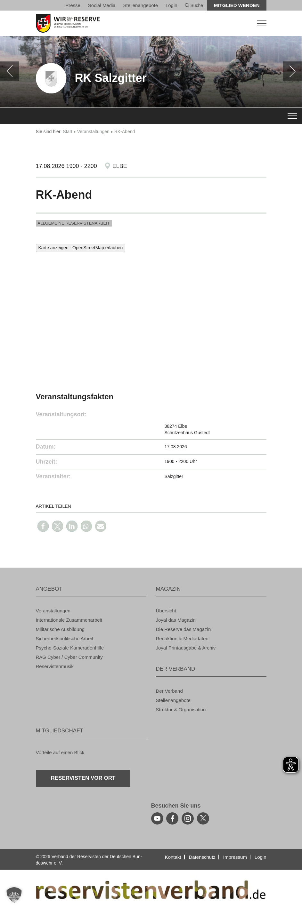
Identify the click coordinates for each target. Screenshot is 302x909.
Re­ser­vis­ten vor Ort (83, 778)
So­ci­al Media (102, 5)
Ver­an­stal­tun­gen (93, 131)
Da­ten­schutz (202, 857)
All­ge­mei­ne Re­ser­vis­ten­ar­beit (74, 223)
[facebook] (172, 818)
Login (171, 5)
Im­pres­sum (235, 857)
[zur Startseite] (151, 23)
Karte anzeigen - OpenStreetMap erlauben (80, 247)
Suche (194, 5)
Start (67, 131)
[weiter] (292, 71)
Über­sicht (166, 610)
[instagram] (188, 818)
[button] (43, 526)
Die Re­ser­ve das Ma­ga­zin (183, 629)
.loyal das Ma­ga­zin (176, 620)
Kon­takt (173, 857)
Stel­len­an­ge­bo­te (140, 5)
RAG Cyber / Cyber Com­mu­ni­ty (69, 657)
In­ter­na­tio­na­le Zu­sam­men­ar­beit (69, 620)
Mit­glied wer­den (237, 5)
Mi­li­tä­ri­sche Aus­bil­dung (60, 629)
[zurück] (9, 71)
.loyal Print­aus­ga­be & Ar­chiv (186, 647)
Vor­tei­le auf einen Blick (60, 752)
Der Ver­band (169, 691)
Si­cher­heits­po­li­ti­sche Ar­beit (64, 638)
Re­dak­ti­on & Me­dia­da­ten (182, 638)
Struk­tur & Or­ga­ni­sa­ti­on (181, 709)
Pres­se (72, 5)
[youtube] (157, 818)
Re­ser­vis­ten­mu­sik (55, 666)
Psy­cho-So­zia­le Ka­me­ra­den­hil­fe (70, 647)
